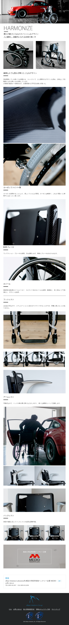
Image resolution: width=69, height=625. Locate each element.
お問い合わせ (17, 609)
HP (59, 581)
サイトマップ (56, 609)
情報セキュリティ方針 (43, 609)
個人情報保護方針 (28, 609)
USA (10, 609)
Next (2, 12)
